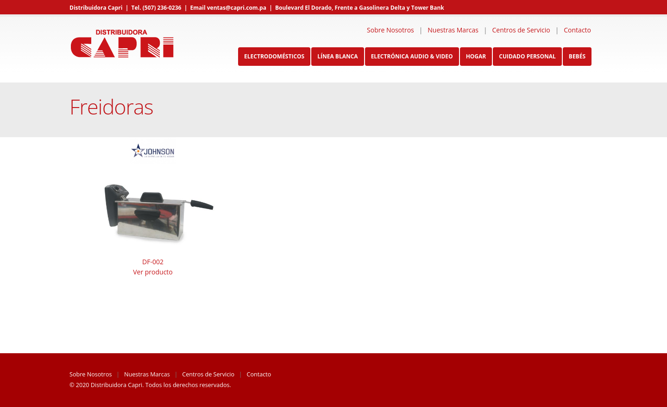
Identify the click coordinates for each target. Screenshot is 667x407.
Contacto (577, 29)
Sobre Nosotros (390, 29)
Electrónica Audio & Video (412, 56)
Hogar (476, 56)
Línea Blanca (337, 56)
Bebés (577, 56)
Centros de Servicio (521, 29)
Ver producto (153, 271)
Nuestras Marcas (453, 29)
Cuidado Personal (527, 56)
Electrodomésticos (274, 56)
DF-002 (153, 261)
